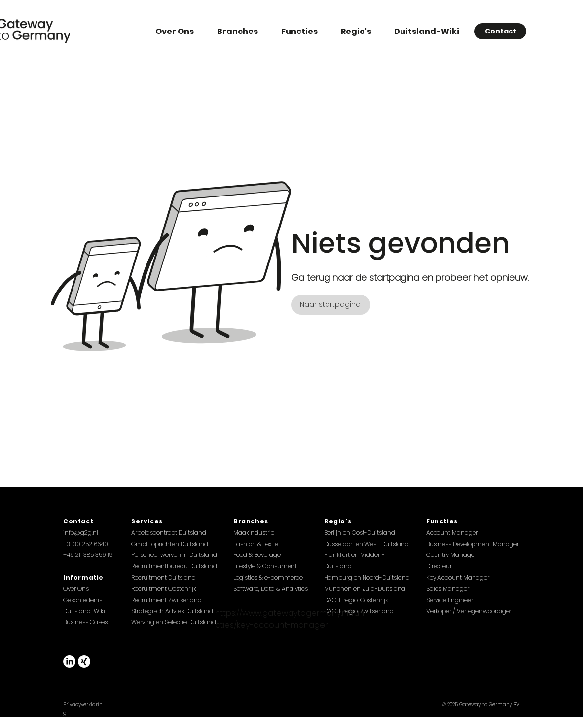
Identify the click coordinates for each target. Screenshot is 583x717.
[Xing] (84, 661)
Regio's (337, 521)
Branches (250, 521)
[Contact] (500, 31)
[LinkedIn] (69, 661)
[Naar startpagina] (331, 305)
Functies (442, 521)
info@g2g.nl (80, 532)
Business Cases (85, 622)
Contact (78, 521)
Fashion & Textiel (256, 544)
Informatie (83, 577)
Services (147, 521)
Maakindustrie (253, 532)
